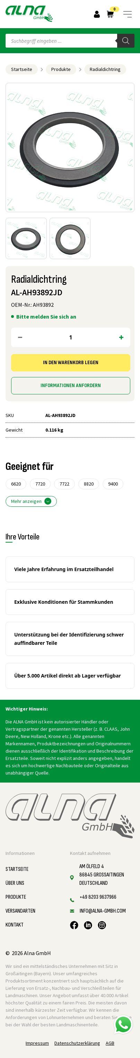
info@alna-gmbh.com (103, 911)
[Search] (125, 41)
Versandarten (20, 911)
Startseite (21, 69)
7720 (40, 484)
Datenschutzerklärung (77, 1043)
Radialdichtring (105, 69)
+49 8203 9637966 (98, 897)
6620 (16, 484)
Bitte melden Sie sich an (46, 316)
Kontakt (15, 925)
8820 (89, 484)
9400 (113, 484)
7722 (64, 484)
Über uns (15, 883)
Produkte (61, 69)
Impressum (37, 1043)
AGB (110, 1043)
